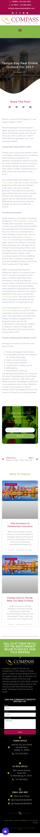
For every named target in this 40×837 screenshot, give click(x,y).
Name (6, 705)
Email (6, 712)
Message (7, 718)
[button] (20, 31)
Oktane (35, 822)
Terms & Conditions (20, 820)
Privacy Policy (8, 820)
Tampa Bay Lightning (27, 221)
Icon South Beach (10, 297)
